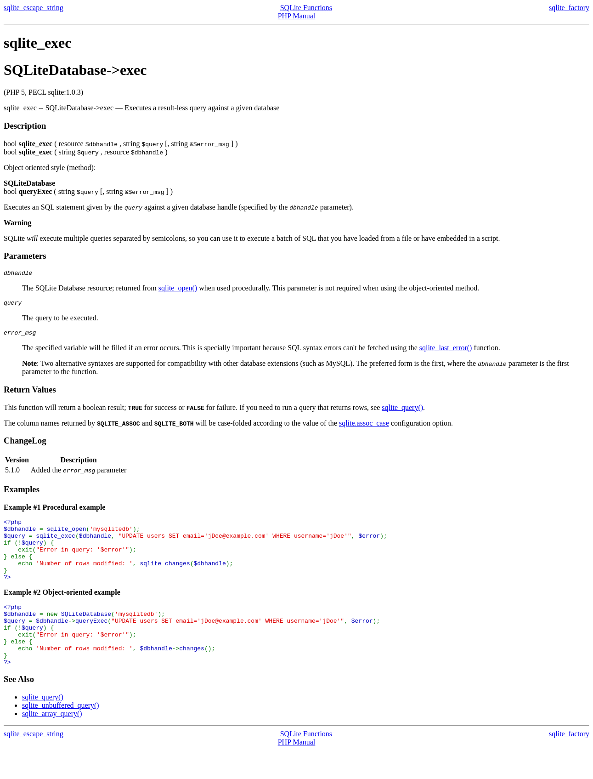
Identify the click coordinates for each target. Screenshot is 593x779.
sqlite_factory (569, 7)
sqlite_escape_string (33, 7)
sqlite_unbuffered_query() (60, 734)
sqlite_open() (177, 289)
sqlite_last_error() (445, 352)
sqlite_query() (402, 411)
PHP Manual (297, 16)
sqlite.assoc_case (364, 427)
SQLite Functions (306, 7)
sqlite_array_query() (52, 742)
